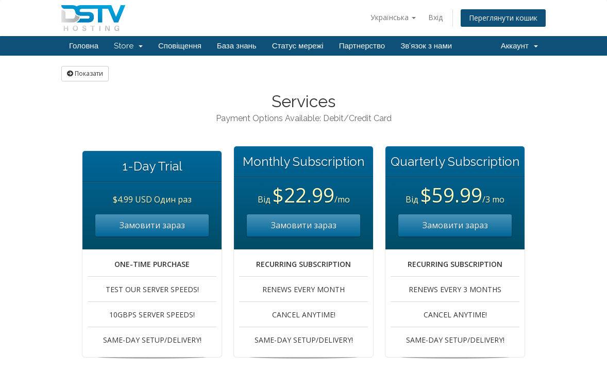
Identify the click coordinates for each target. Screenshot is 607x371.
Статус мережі (298, 45)
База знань (237, 45)
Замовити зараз (152, 225)
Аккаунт (519, 45)
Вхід (435, 17)
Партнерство (362, 45)
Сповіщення (179, 45)
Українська (393, 17)
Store (128, 45)
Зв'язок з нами (426, 45)
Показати (85, 73)
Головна (83, 45)
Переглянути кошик (503, 18)
